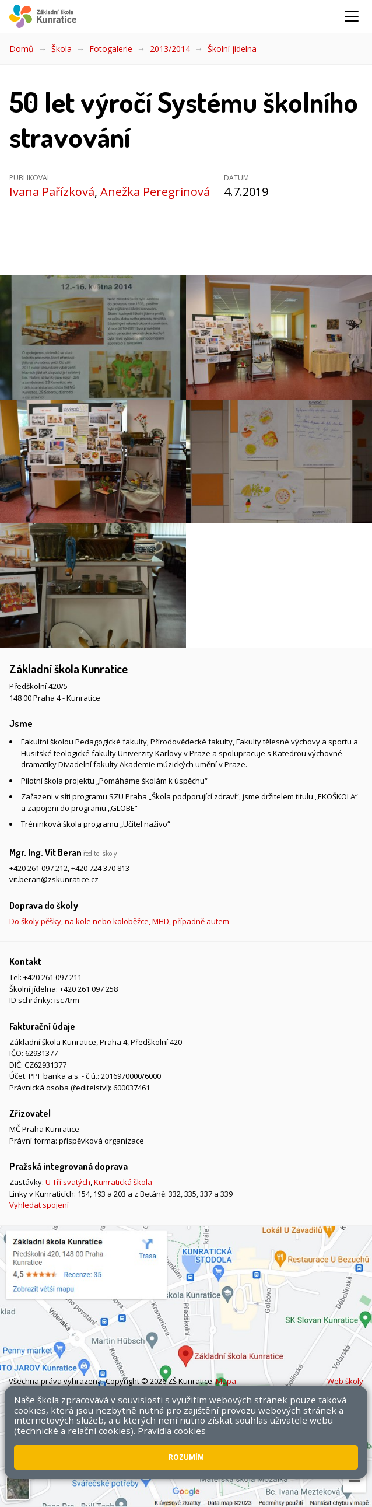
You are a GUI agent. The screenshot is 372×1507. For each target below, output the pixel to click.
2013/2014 (170, 48)
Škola (61, 48)
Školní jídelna (232, 48)
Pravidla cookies (172, 1430)
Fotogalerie (110, 48)
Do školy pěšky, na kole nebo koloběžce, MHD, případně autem (119, 921)
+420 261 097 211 (52, 977)
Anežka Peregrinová (155, 192)
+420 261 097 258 (88, 989)
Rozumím (186, 1457)
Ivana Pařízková (51, 192)
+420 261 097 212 (38, 868)
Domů (21, 48)
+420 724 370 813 (100, 868)
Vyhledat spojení (39, 1205)
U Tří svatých (67, 1182)
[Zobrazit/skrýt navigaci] (352, 16)
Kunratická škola (123, 1182)
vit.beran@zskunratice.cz (54, 879)
